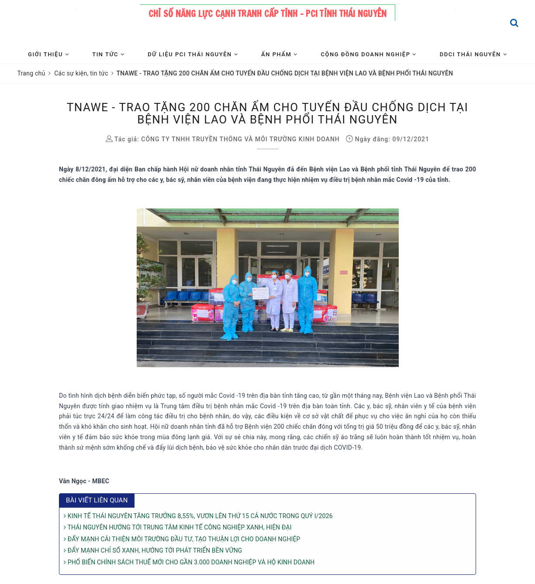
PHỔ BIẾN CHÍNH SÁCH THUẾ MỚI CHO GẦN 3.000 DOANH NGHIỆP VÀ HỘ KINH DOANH (189, 562)
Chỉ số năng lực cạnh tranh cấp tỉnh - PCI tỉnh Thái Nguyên (267, 13)
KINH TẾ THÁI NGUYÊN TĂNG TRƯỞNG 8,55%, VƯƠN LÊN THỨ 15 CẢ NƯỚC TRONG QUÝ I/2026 (198, 515)
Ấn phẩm (279, 54)
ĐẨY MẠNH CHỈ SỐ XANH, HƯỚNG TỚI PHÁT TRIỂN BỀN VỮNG (153, 550)
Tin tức (108, 54)
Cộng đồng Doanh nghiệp (369, 54)
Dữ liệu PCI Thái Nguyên (193, 54)
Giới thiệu (48, 54)
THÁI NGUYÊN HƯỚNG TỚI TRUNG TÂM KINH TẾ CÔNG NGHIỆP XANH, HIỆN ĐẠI (178, 527)
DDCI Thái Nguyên (473, 54)
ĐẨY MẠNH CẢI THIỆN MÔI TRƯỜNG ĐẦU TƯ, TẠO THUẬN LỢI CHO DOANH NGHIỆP (182, 539)
